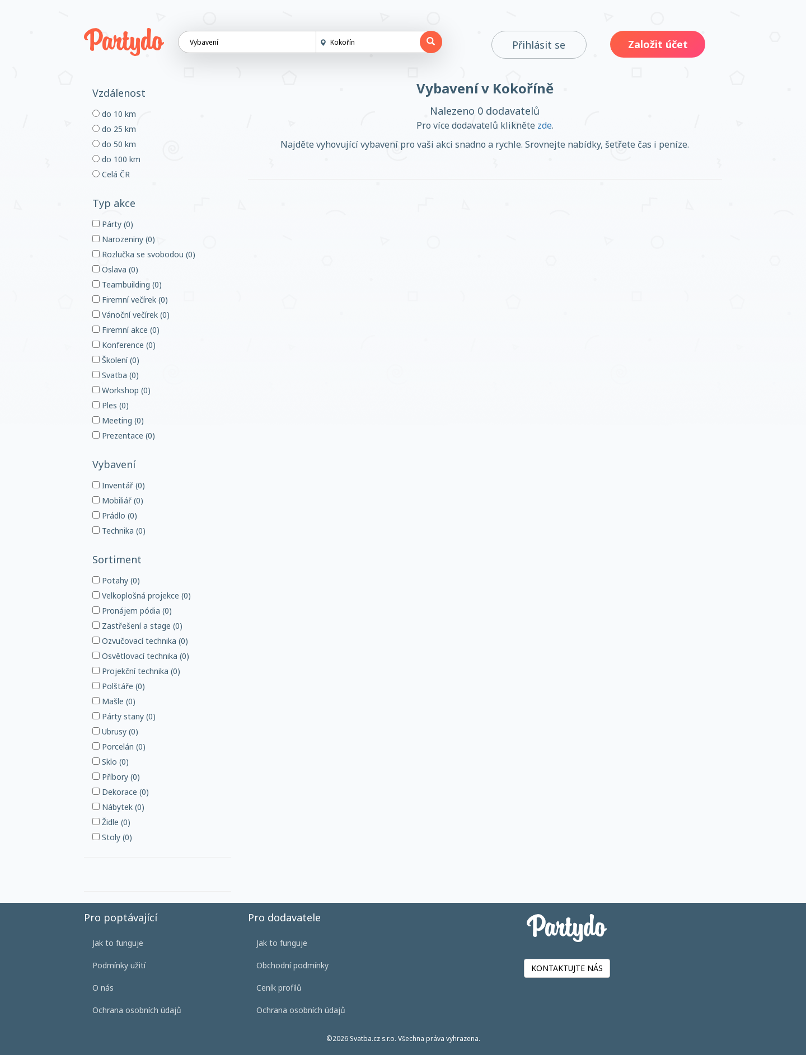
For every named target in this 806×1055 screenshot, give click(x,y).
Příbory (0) (116, 776)
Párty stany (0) (124, 716)
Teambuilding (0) (127, 284)
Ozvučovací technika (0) (140, 640)
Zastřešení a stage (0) (137, 625)
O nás (103, 987)
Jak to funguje (117, 943)
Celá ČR (111, 174)
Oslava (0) (115, 269)
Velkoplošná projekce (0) (141, 595)
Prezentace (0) (123, 435)
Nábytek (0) (118, 807)
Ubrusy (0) (115, 731)
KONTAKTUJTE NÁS (567, 968)
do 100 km (116, 159)
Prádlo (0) (114, 515)
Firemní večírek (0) (130, 299)
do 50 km (114, 144)
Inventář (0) (118, 485)
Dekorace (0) (120, 791)
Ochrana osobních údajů (136, 1010)
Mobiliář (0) (117, 500)
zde (544, 125)
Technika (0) (119, 530)
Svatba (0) (115, 375)
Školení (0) (115, 360)
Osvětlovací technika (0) (140, 656)
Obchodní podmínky (292, 965)
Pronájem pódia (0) (132, 610)
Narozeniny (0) (123, 239)
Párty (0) (112, 224)
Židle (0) (111, 822)
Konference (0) (124, 345)
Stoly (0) (112, 837)
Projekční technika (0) (136, 671)
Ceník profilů (279, 987)
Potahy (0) (116, 580)
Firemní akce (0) (126, 329)
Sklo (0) (110, 761)
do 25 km (114, 129)
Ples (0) (110, 405)
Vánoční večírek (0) (131, 314)
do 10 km (114, 114)
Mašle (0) (113, 701)
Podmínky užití (119, 965)
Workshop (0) (121, 390)
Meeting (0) (118, 420)
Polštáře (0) (118, 686)
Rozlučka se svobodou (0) (143, 254)
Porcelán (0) (119, 746)
